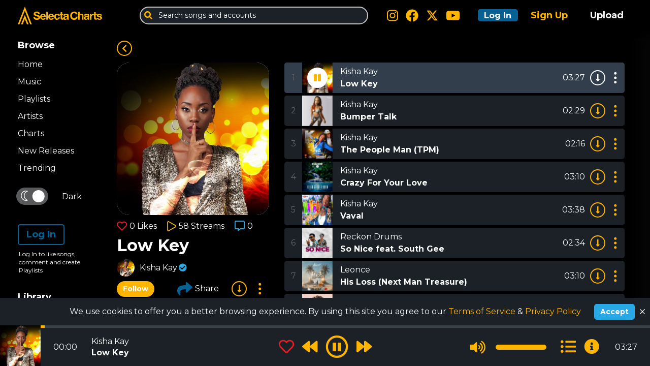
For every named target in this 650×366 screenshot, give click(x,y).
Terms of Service (482, 311)
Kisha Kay (158, 267)
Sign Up (549, 15)
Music (29, 81)
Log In (493, 15)
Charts (31, 133)
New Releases (46, 151)
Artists (30, 116)
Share (198, 288)
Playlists (34, 99)
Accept (614, 311)
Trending (37, 168)
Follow (135, 288)
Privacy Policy (553, 311)
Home (30, 64)
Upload (607, 15)
